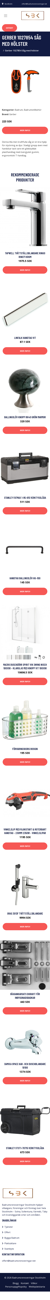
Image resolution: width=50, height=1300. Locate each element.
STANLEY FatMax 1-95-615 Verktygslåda (25, 497)
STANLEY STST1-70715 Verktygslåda (25, 1148)
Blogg (16, 1283)
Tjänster (8, 1226)
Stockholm (8, 4)
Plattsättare (10, 1243)
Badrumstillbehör (32, 109)
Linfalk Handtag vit (25, 337)
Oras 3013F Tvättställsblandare (25, 913)
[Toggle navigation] (5, 15)
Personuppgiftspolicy (16, 1286)
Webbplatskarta (37, 1286)
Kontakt (25, 1283)
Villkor (34, 1283)
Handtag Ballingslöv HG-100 (25, 578)
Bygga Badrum (11, 1237)
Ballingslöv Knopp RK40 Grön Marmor (25, 417)
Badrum (19, 109)
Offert (9, 28)
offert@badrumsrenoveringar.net (34, 4)
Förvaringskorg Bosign (25, 748)
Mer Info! (25, 130)
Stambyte (9, 1248)
